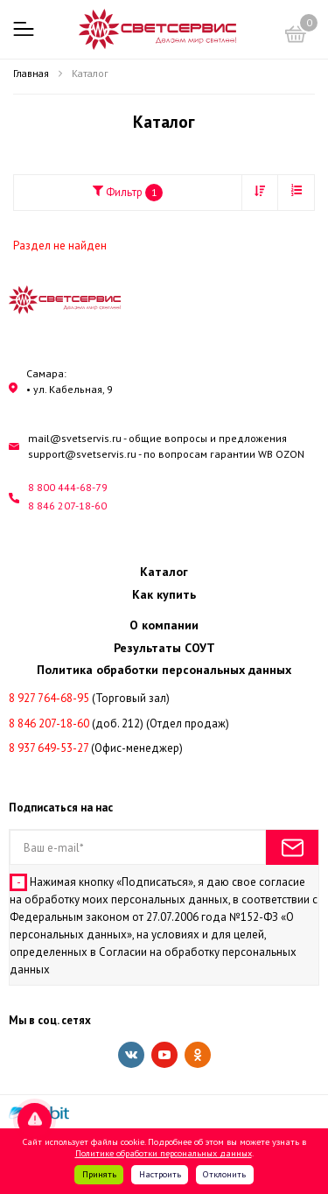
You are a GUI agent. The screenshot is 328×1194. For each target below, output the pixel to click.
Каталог (164, 571)
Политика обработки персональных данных (164, 670)
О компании (164, 625)
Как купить (164, 594)
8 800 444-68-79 (68, 487)
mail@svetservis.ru (75, 438)
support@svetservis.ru (82, 453)
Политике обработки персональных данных (163, 1153)
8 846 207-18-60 (67, 505)
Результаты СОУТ (164, 648)
